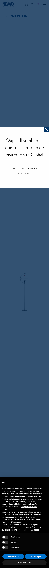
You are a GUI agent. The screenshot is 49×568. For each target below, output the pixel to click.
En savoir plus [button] (24, 563)
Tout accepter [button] (36, 556)
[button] (46, 481)
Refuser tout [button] (13, 556)
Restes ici (24, 174)
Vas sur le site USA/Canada (24, 169)
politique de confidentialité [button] (19, 494)
